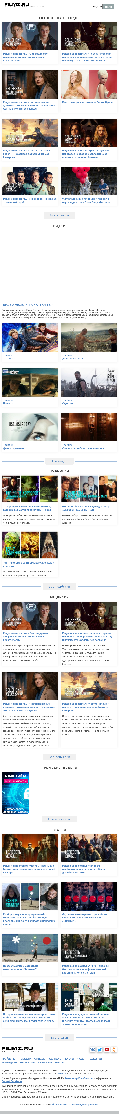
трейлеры (9, 1059)
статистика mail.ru (52, 1062)
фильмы (40, 1059)
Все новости (59, 215)
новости (25, 1059)
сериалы (55, 1059)
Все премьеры (59, 819)
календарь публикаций (18, 1062)
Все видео (59, 461)
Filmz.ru (61, 1073)
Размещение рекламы (85, 1104)
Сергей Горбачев (12, 1081)
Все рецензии (59, 757)
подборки (95, 1059)
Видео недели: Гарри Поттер (28, 304)
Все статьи (59, 1037)
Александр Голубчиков (78, 1078)
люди (81, 1059)
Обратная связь (60, 1104)
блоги (69, 1059)
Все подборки (59, 586)
